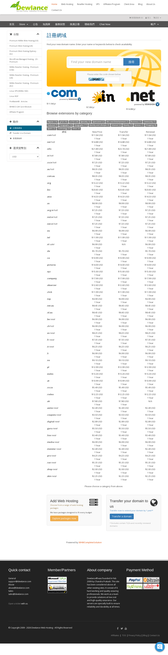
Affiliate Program (17, 112)
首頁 (11, 24)
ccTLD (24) (74, 122)
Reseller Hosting (84, 4)
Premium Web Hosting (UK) (21, 46)
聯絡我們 (89, 24)
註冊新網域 (16, 128)
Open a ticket (14, 603)
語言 (157, 17)
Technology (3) (64, 129)
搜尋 (131, 62)
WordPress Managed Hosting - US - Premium (24, 60)
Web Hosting (67, 4)
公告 (35, 24)
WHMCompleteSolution (90, 542)
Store (23, 24)
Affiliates (115, 635)
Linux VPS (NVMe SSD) (19, 91)
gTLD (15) (63, 122)
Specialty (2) (85, 122)
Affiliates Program (111, 4)
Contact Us (57, 10)
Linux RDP (14, 96)
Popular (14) (52, 122)
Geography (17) (80, 125)
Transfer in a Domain (20, 133)
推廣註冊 (75, 24)
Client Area (129, 4)
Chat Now (104, 24)
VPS (97, 4)
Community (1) (150, 122)
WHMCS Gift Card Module (21, 107)
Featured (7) (53, 125)
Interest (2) (116, 125)
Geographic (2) (66, 125)
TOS (124, 635)
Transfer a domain (122, 516)
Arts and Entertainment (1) (117, 122)
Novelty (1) (127, 125)
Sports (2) (51, 129)
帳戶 (155, 24)
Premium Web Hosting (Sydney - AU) (23, 52)
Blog (140, 4)
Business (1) (136, 122)
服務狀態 (60, 24)
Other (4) (76, 129)
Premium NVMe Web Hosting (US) (24, 41)
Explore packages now (64, 518)
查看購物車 (16, 138)
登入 (148, 17)
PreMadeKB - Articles (18, 101)
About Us (150, 4)
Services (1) (139, 125)
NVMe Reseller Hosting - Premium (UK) (24, 76)
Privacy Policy (134, 635)
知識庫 (46, 24)
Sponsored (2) (98, 122)
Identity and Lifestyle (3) (99, 125)
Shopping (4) (151, 125)
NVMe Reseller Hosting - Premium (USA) (24, 68)
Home (54, 4)
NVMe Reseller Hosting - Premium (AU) (24, 84)
